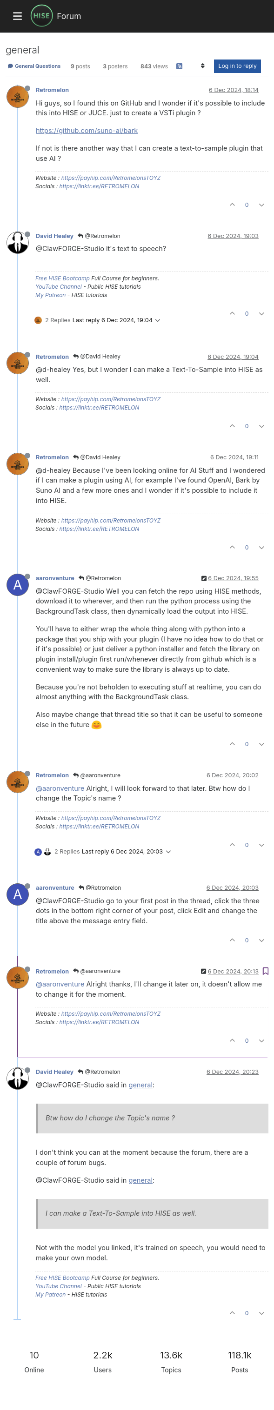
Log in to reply (237, 65)
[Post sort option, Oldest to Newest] (202, 66)
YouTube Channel (58, 286)
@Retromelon (99, 235)
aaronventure (55, 578)
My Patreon (50, 294)
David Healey (55, 235)
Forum (69, 16)
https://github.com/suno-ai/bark (87, 130)
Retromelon (52, 89)
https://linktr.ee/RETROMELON (99, 186)
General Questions (33, 66)
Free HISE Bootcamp (62, 278)
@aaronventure (96, 775)
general (141, 1085)
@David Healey (96, 356)
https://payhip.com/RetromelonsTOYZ (111, 177)
